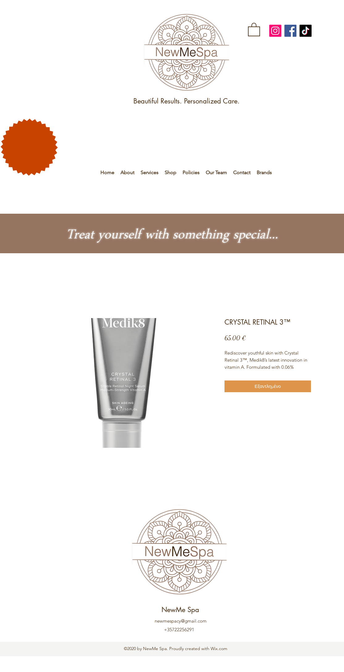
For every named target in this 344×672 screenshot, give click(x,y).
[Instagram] (275, 31)
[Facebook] (290, 31)
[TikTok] (306, 31)
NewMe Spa (180, 609)
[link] (254, 29)
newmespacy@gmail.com (181, 621)
